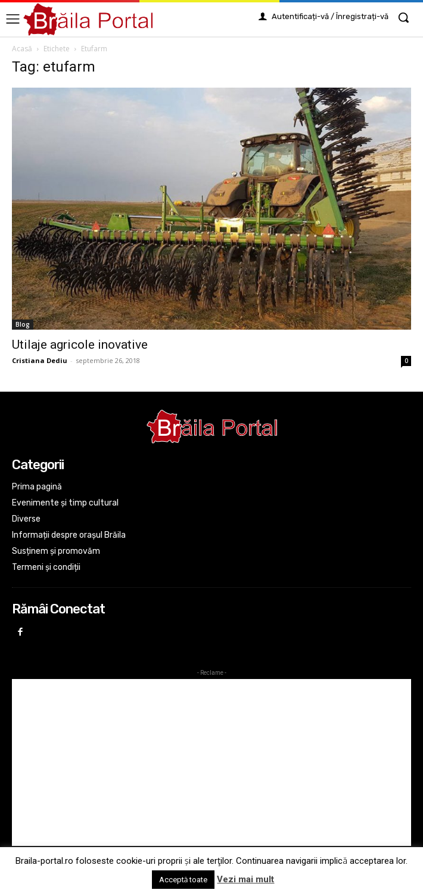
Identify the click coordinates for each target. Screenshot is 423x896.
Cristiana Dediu (39, 360)
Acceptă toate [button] (183, 879)
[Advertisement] (211, 762)
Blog (22, 324)
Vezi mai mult (245, 879)
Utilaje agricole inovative (80, 344)
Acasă (22, 49)
